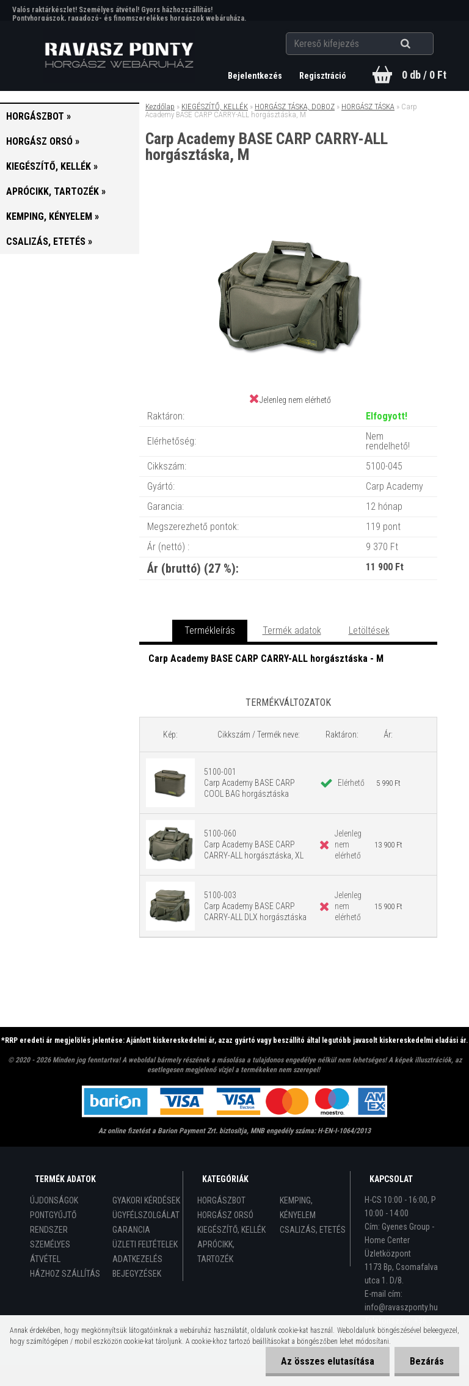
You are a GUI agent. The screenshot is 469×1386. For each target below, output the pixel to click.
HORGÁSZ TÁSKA (367, 106)
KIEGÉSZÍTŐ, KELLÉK (214, 106)
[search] (420, 44)
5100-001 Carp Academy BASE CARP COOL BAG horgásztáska (249, 783)
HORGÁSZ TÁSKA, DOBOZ (295, 106)
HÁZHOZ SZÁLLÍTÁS (65, 1274)
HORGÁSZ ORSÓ (225, 1215)
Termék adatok (292, 630)
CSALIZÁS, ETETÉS (313, 1230)
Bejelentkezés (256, 76)
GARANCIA (131, 1230)
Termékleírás (209, 630)
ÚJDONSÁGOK (54, 1200)
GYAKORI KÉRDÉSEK (146, 1200)
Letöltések (369, 630)
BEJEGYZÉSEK (136, 1274)
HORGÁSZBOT (221, 1200)
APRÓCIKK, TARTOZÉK (215, 1251)
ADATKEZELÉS (137, 1259)
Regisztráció (322, 76)
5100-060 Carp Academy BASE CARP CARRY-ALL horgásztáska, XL (254, 844)
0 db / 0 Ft (424, 74)
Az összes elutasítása (327, 1361)
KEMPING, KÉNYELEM (298, 1208)
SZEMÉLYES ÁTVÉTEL (50, 1251)
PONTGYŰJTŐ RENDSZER (53, 1222)
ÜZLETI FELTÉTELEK (145, 1244)
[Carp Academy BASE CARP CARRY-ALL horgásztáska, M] (288, 213)
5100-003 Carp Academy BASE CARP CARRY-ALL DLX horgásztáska (255, 906)
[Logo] (119, 55)
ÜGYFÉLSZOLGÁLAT (146, 1215)
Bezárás (427, 1361)
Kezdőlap (160, 106)
